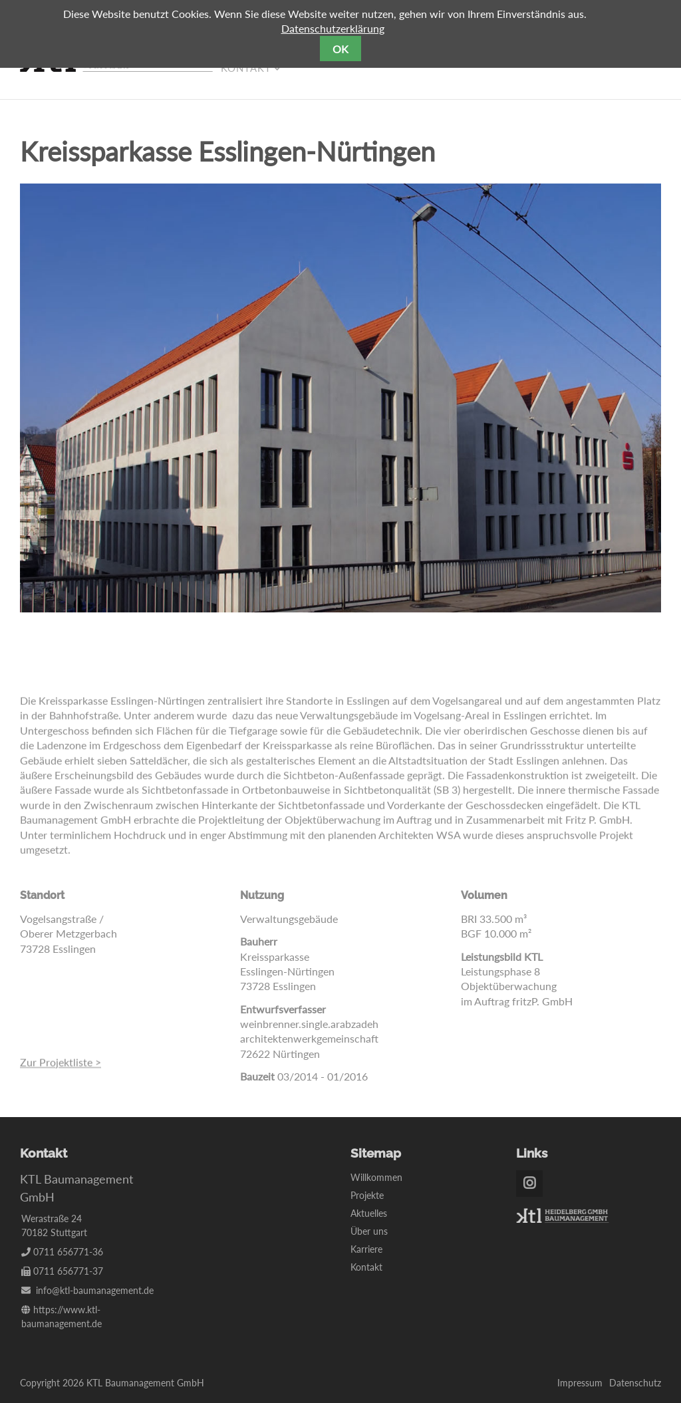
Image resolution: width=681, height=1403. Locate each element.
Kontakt (366, 1267)
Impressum (580, 1382)
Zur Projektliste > (60, 1067)
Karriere (366, 1249)
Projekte (367, 1195)
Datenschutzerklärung (332, 28)
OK (340, 49)
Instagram (529, 1183)
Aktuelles (368, 1213)
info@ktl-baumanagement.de (95, 1290)
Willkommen (376, 1177)
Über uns (369, 1231)
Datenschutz (635, 1382)
